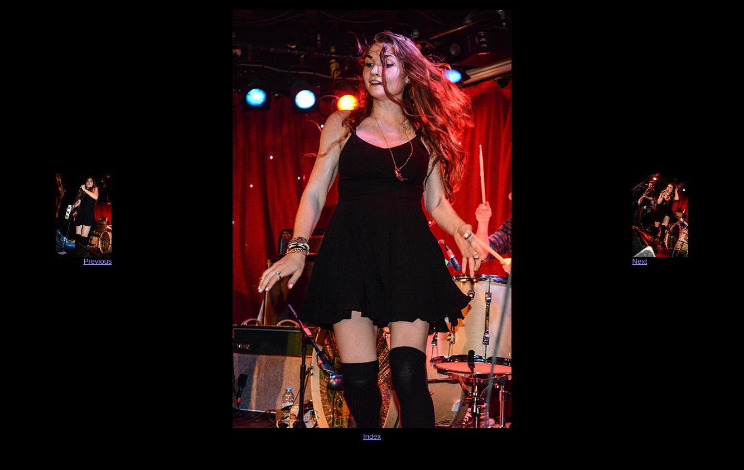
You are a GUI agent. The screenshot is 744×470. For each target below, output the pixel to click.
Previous (98, 261)
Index (372, 436)
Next (640, 261)
